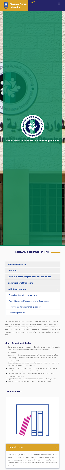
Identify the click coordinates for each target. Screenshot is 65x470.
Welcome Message (17, 264)
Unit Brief (12, 270)
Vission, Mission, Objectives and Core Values (29, 276)
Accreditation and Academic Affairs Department (29, 301)
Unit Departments (17, 289)
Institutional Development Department (25, 307)
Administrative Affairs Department (23, 295)
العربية (33, 2)
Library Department (17, 312)
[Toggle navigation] (59, 4)
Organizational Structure (20, 282)
